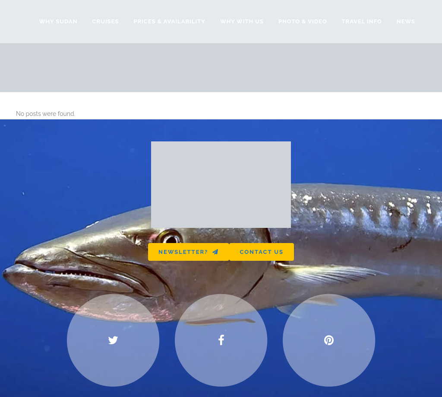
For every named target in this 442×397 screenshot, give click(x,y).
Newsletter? (188, 252)
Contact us (262, 252)
